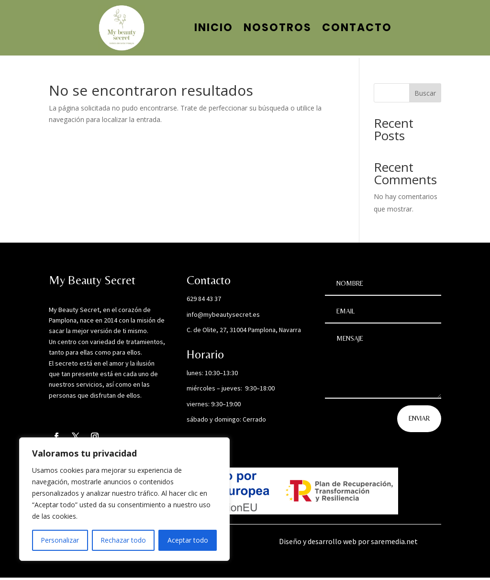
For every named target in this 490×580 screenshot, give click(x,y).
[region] (124, 499)
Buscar (425, 95)
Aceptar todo (187, 540)
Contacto (357, 27)
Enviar (419, 420)
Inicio (213, 27)
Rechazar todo (123, 540)
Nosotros (278, 27)
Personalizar (60, 540)
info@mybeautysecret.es (223, 316)
